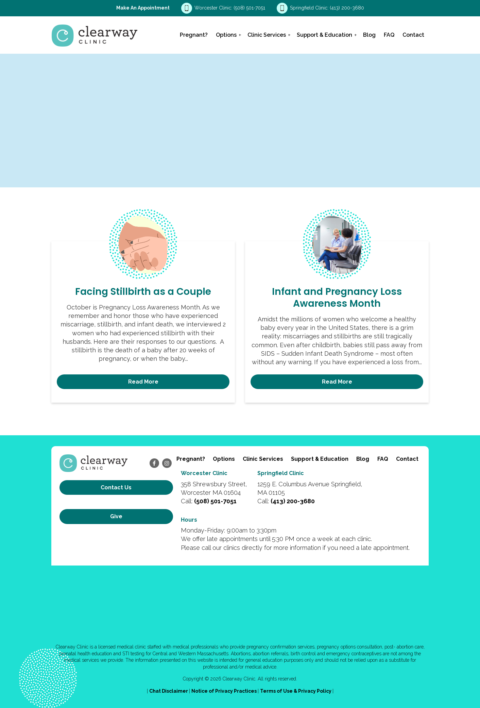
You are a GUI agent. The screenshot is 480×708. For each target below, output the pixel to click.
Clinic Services (266, 35)
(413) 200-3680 (347, 8)
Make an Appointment (143, 8)
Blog (369, 35)
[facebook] (154, 463)
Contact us (116, 487)
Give (116, 510)
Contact (413, 35)
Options (226, 35)
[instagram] (167, 463)
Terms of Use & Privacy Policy (296, 690)
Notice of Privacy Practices (224, 690)
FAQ (389, 35)
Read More (143, 381)
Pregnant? (194, 35)
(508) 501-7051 (250, 8)
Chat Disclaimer (169, 690)
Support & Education (324, 35)
